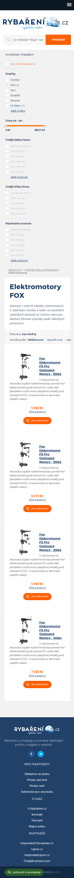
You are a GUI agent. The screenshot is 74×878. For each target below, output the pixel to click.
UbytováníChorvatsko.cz (37, 843)
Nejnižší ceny (55, 340)
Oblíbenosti (36, 340)
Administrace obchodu (37, 792)
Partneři (37, 820)
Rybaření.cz (15, 270)
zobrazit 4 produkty (26, 872)
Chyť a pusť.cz (37, 411)
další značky (18, 111)
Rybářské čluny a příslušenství (41, 270)
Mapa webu (37, 826)
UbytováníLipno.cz (37, 855)
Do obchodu (39, 420)
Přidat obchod (37, 780)
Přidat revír (37, 786)
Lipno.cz (37, 849)
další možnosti (19, 177)
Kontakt (37, 814)
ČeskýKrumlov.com (37, 861)
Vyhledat (58, 39)
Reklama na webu (37, 774)
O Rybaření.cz (37, 808)
